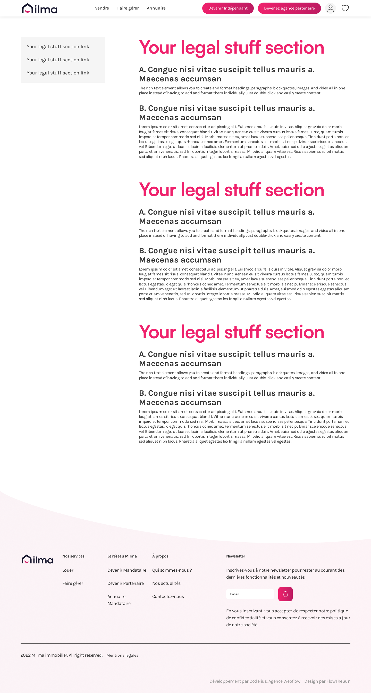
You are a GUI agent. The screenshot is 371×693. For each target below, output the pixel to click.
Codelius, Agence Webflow (274, 681)
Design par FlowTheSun (327, 681)
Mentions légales (122, 655)
